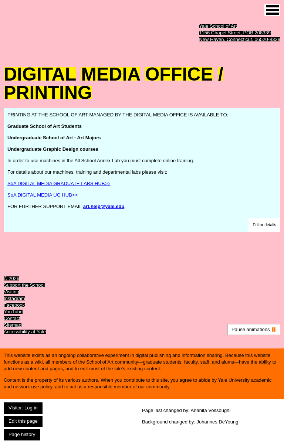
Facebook (14, 305)
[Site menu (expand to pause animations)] (272, 10)
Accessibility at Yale (25, 331)
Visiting (11, 292)
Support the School (24, 285)
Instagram (14, 298)
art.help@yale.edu (104, 206)
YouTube (13, 311)
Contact (12, 318)
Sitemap (12, 325)
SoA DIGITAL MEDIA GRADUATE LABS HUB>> (59, 183)
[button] (264, 225)
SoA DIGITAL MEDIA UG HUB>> (42, 195)
